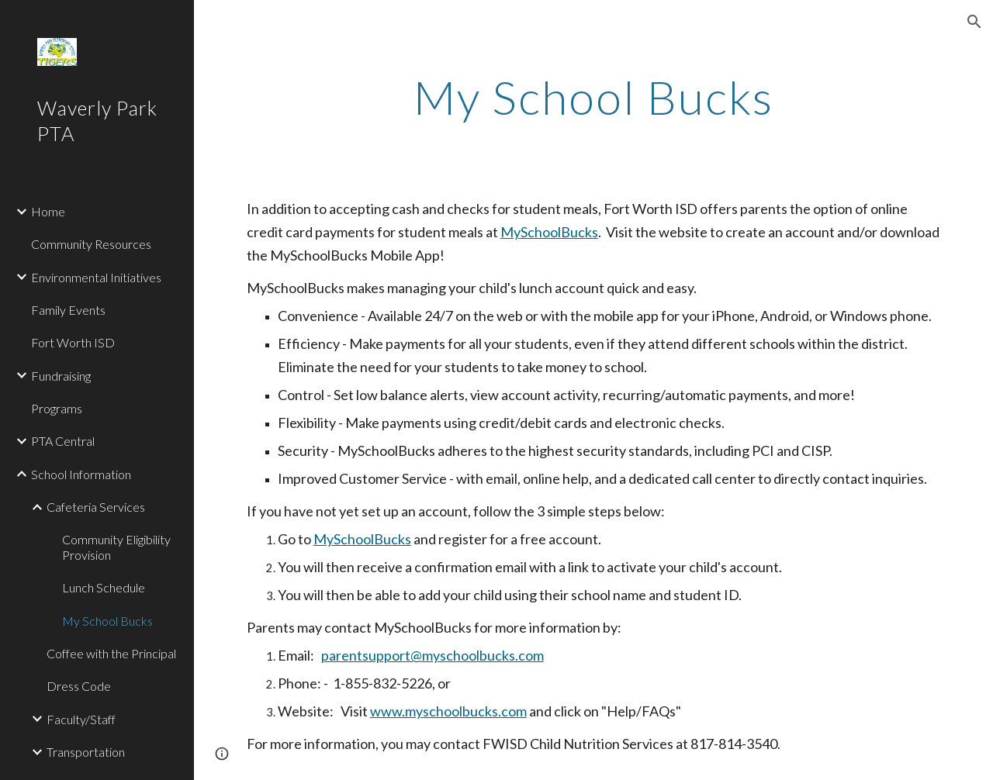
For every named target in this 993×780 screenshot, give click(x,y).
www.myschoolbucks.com (448, 711)
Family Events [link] (68, 309)
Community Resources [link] (91, 243)
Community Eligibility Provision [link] (116, 546)
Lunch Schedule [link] (103, 587)
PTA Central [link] (63, 440)
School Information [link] (81, 474)
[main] (593, 97)
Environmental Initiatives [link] (96, 277)
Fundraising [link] (61, 375)
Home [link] (48, 211)
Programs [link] (56, 408)
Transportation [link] (86, 751)
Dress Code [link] (79, 685)
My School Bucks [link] (107, 620)
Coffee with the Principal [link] (111, 653)
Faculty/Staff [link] (81, 719)
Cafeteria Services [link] (96, 506)
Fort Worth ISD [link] (73, 342)
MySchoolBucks (549, 231)
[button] (974, 21)
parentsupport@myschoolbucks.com (432, 655)
